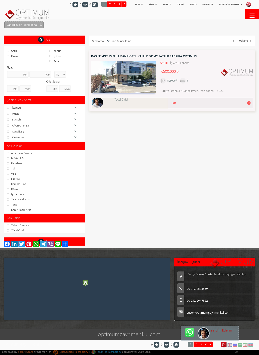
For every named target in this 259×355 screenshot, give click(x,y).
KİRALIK (142, 4)
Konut (55, 51)
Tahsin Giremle (18, 225)
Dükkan (14, 189)
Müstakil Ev (16, 158)
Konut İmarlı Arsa (19, 209)
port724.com (26, 352)
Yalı (11, 168)
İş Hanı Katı (16, 194)
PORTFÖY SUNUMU (229, 4)
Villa (11, 173)
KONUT (157, 4)
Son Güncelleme (119, 41)
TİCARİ (172, 4)
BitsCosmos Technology (72, 352)
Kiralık (13, 56)
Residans (15, 163)
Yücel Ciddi (15, 230)
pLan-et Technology (109, 352)
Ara (44, 40)
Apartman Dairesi (20, 153)
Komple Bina (17, 184)
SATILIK (126, 4)
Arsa (54, 61)
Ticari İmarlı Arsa (19, 199)
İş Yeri (55, 56)
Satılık (13, 51)
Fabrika (13, 179)
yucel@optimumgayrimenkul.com (204, 312)
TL (97, 4)
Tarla (12, 204)
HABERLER (203, 4)
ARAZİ (187, 4)
